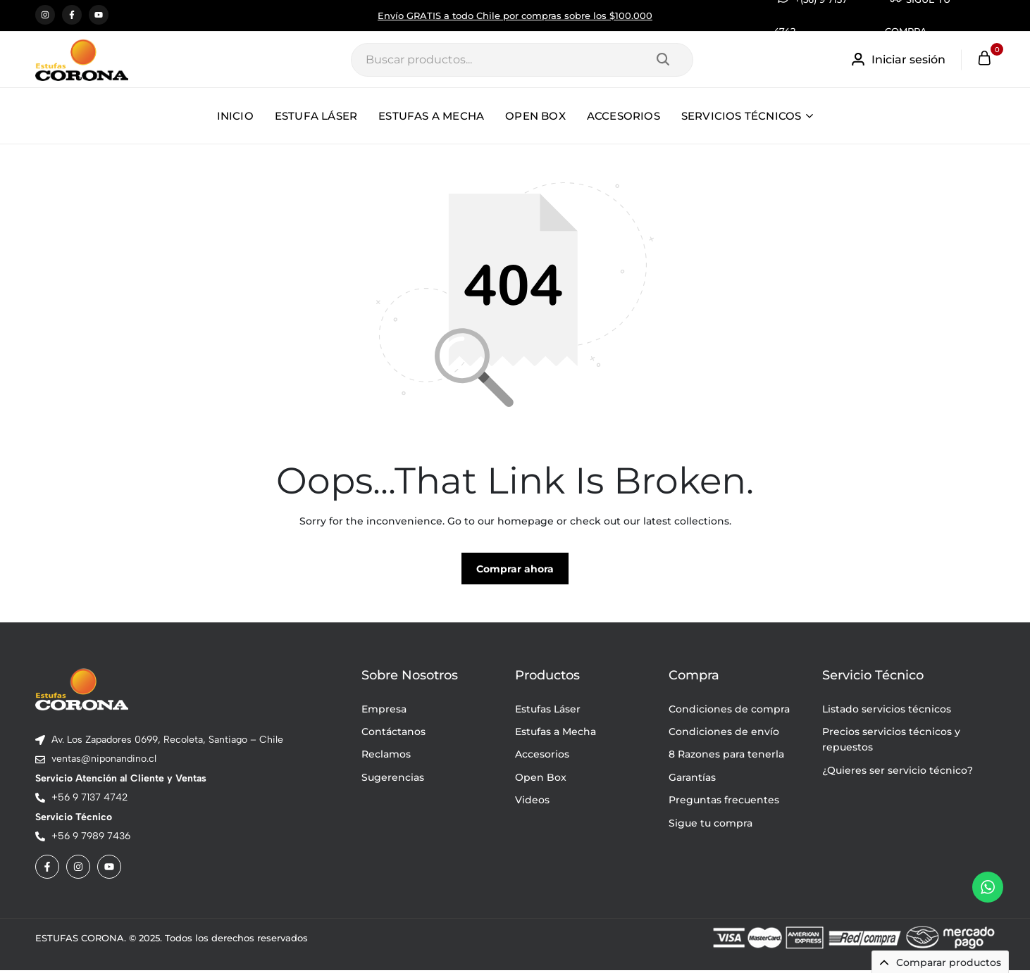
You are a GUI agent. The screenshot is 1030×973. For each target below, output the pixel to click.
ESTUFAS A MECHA (431, 116)
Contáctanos (393, 734)
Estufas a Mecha (555, 734)
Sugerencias (392, 780)
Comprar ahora (515, 571)
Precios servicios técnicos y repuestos (891, 742)
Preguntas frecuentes (724, 802)
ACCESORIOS (623, 116)
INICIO (235, 116)
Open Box (540, 780)
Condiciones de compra (729, 711)
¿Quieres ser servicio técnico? (897, 773)
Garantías (692, 780)
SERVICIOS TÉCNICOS (741, 116)
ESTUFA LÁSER (316, 116)
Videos (532, 802)
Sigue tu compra (710, 825)
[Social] (47, 869)
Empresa (384, 711)
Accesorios (542, 757)
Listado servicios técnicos (886, 711)
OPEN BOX (535, 116)
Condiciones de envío (724, 734)
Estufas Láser (548, 711)
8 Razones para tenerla (726, 757)
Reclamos (386, 757)
